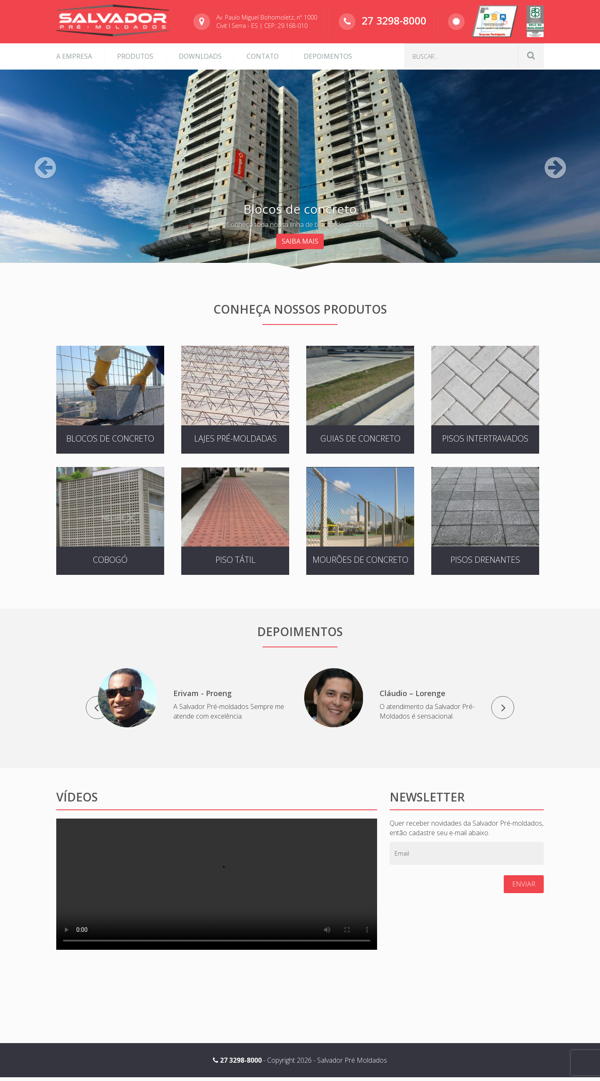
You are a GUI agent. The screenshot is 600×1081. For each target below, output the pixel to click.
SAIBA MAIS (300, 239)
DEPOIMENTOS (331, 55)
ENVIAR (523, 887)
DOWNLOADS (201, 55)
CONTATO (264, 55)
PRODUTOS (136, 55)
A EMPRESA (74, 55)
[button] (45, 208)
